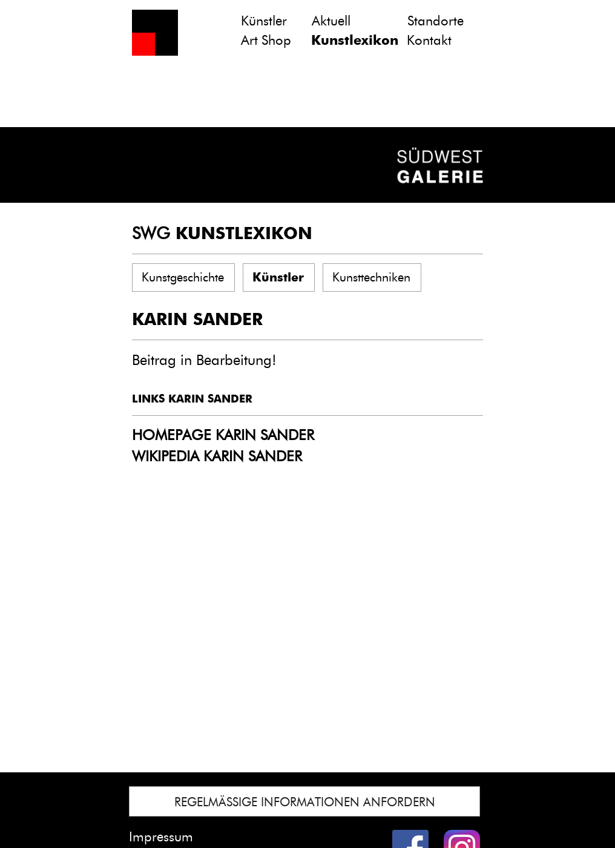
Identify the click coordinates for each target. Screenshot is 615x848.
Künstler (264, 21)
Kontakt (429, 40)
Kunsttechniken (371, 277)
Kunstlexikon (354, 40)
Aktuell (331, 21)
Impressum (161, 837)
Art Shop (266, 40)
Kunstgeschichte (183, 277)
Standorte (435, 21)
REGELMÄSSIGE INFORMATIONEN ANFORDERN (304, 802)
